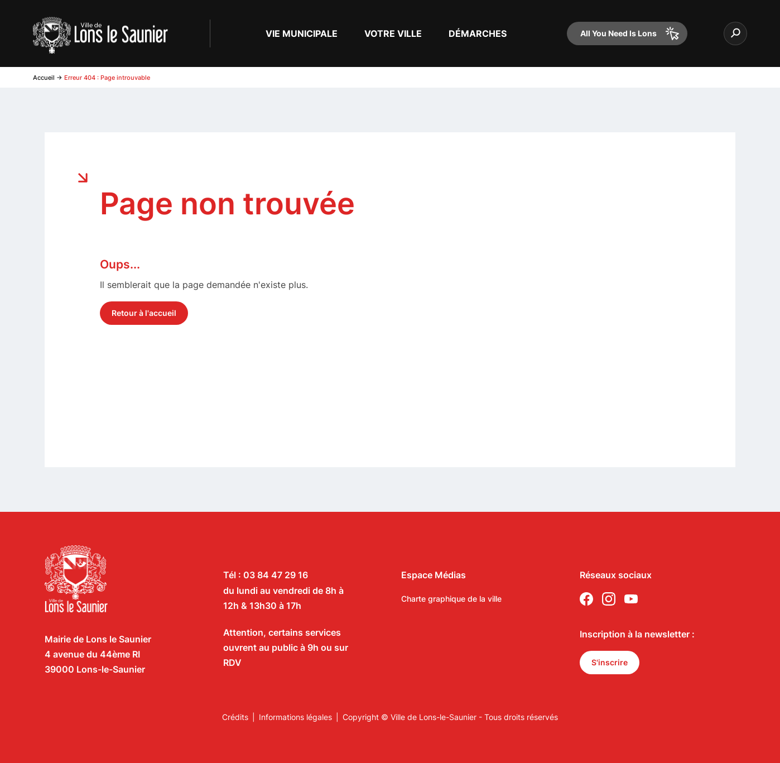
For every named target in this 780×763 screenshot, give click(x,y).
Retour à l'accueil (144, 313)
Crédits (235, 717)
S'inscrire (609, 662)
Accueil (44, 77)
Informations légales (295, 717)
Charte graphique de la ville (451, 598)
